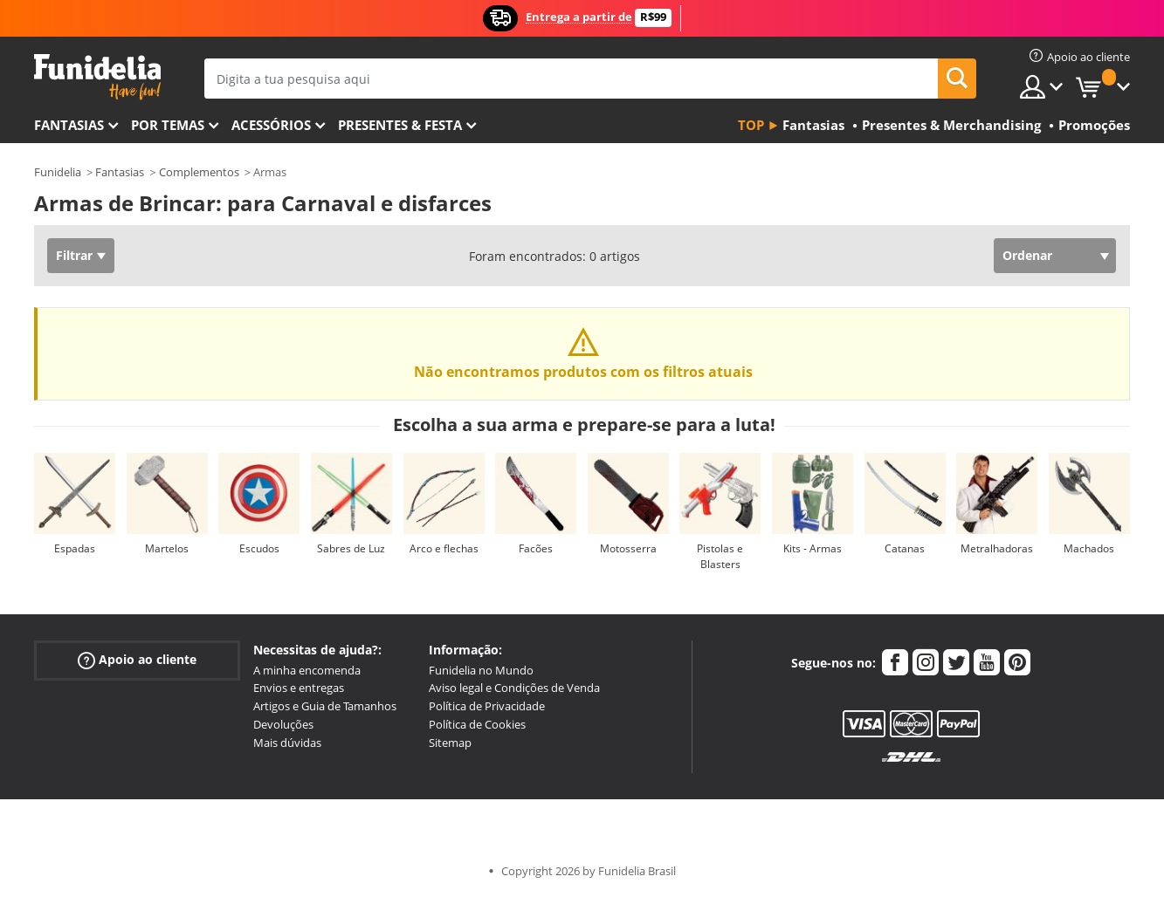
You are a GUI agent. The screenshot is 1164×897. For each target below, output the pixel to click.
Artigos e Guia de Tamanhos (324, 706)
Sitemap (450, 742)
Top (751, 125)
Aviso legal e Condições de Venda (514, 687)
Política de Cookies (477, 724)
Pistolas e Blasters (720, 556)
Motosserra (628, 548)
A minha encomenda (307, 670)
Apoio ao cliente (137, 659)
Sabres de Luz (351, 548)
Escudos (259, 548)
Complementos (199, 172)
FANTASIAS (69, 125)
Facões (536, 548)
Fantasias (119, 172)
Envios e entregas (298, 687)
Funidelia (57, 172)
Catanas (905, 548)
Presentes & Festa (400, 125)
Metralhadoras (997, 548)
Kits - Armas (812, 548)
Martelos (167, 548)
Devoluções (283, 724)
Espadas (74, 548)
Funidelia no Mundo (481, 670)
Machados (1089, 548)
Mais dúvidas (287, 742)
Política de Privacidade (487, 706)
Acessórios (271, 125)
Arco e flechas (444, 548)
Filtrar (74, 255)
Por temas (167, 125)
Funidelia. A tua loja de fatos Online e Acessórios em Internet (97, 77)
